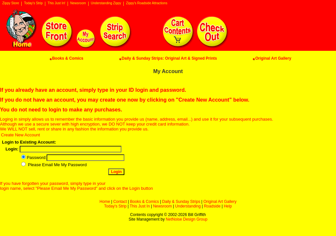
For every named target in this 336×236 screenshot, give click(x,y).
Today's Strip (33, 3)
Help (228, 206)
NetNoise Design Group (186, 219)
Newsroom (78, 3)
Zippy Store (10, 3)
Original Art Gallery (220, 201)
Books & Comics (144, 201)
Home (104, 201)
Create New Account (20, 134)
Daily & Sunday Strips (181, 201)
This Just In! (56, 3)
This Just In (140, 206)
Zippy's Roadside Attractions (146, 3)
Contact (120, 201)
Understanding (188, 206)
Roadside (212, 206)
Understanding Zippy (106, 3)
